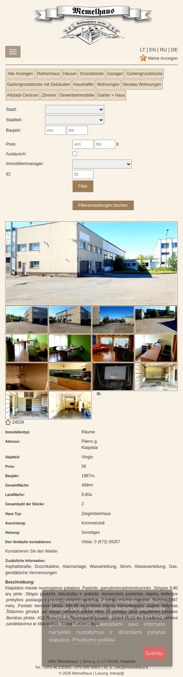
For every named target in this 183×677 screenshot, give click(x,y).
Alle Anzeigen (20, 73)
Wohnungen (108, 84)
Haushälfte (83, 84)
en (152, 49)
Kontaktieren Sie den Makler (31, 551)
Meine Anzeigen (163, 58)
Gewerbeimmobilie (77, 95)
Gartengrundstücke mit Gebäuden (38, 84)
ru (163, 49)
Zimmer (49, 95)
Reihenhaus (48, 73)
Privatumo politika (93, 639)
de (174, 49)
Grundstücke (92, 73)
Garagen (115, 73)
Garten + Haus (111, 95)
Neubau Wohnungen (142, 84)
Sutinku (154, 653)
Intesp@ (117, 673)
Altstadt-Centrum (22, 95)
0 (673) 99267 (107, 541)
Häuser (70, 73)
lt (142, 49)
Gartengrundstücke (144, 73)
